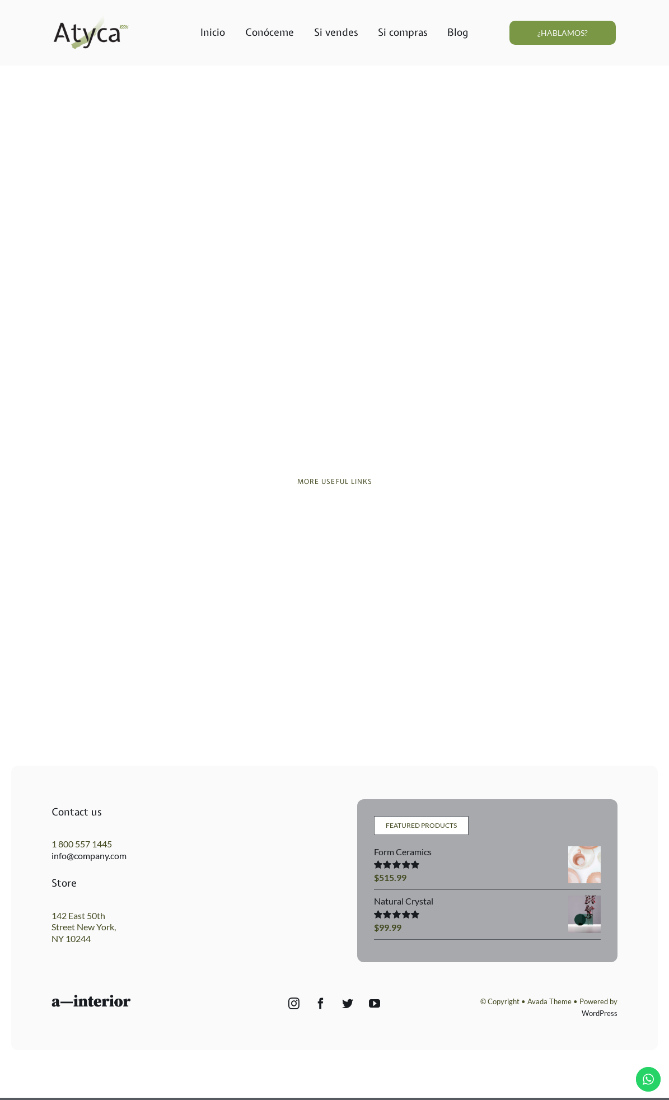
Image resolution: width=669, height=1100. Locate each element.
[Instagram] (294, 1003)
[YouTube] (374, 1003)
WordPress (599, 1013)
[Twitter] (347, 1003)
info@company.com (89, 855)
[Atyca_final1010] (91, 16)
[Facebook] (320, 1003)
